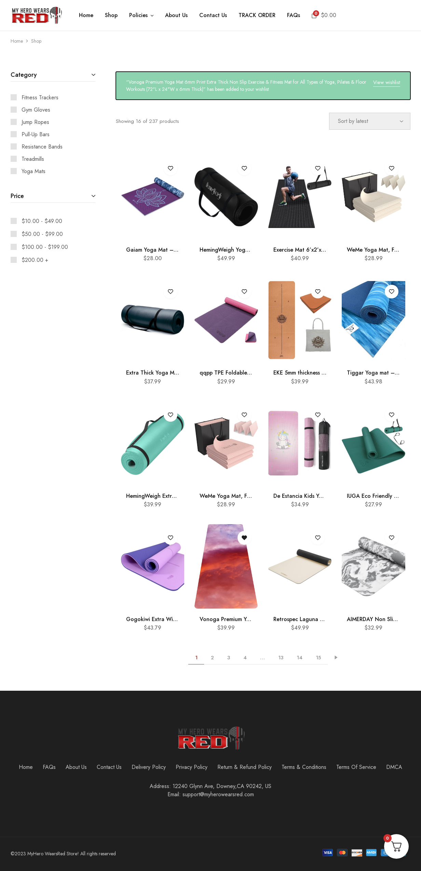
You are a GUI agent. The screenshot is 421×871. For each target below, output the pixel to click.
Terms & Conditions (304, 767)
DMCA (394, 767)
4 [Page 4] (245, 657)
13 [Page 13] (280, 657)
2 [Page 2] (212, 657)
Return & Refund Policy (244, 767)
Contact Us (213, 15)
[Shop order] (369, 121)
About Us (176, 15)
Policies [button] (141, 15)
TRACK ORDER (257, 15)
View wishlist (386, 82)
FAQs (293, 15)
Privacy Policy (191, 767)
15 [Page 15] (318, 657)
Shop (111, 15)
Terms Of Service (356, 767)
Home (86, 15)
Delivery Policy (149, 767)
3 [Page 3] (228, 657)
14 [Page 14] (299, 657)
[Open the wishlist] (244, 538)
